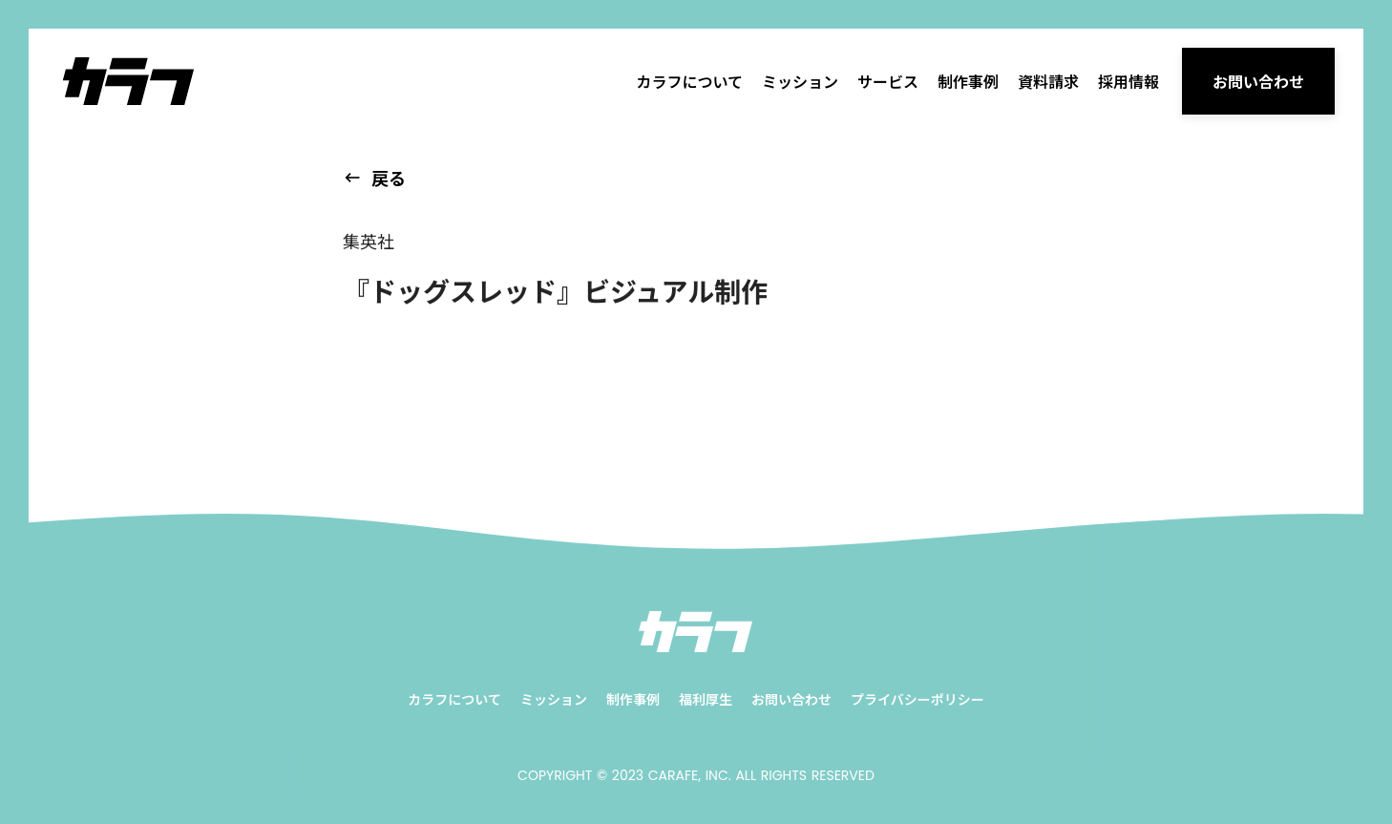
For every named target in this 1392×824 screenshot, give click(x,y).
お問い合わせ (791, 699)
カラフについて (689, 81)
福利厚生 (705, 699)
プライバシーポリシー (917, 699)
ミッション (800, 81)
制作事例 (968, 81)
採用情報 (1128, 81)
